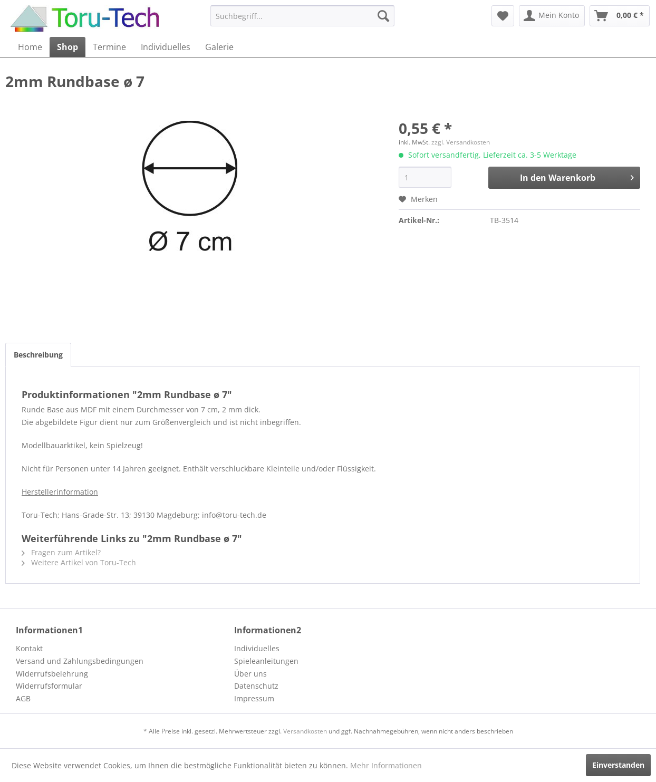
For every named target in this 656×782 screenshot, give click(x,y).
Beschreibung (38, 355)
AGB (23, 698)
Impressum (254, 698)
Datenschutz (256, 686)
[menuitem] (302, 15)
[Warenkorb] (620, 15)
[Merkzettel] (502, 15)
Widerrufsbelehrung (52, 674)
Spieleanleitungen (266, 661)
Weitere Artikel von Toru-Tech (79, 562)
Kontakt (29, 648)
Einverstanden (618, 765)
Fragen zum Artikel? (61, 552)
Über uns (250, 674)
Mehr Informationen (386, 765)
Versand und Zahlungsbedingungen (79, 661)
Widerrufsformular (49, 686)
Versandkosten (305, 731)
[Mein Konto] (552, 15)
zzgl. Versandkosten (460, 142)
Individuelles (256, 648)
